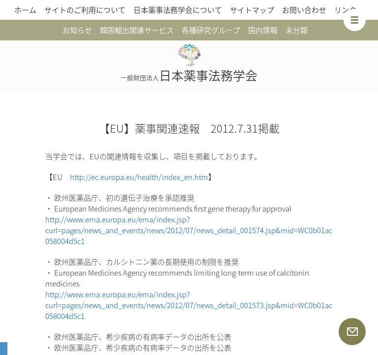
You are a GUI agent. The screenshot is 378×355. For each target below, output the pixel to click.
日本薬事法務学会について (177, 9)
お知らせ (77, 30)
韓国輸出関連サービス (137, 30)
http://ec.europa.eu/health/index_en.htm (139, 177)
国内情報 (263, 30)
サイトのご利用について (85, 9)
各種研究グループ (211, 30)
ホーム (25, 9)
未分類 (296, 30)
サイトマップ (252, 9)
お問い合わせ (304, 9)
